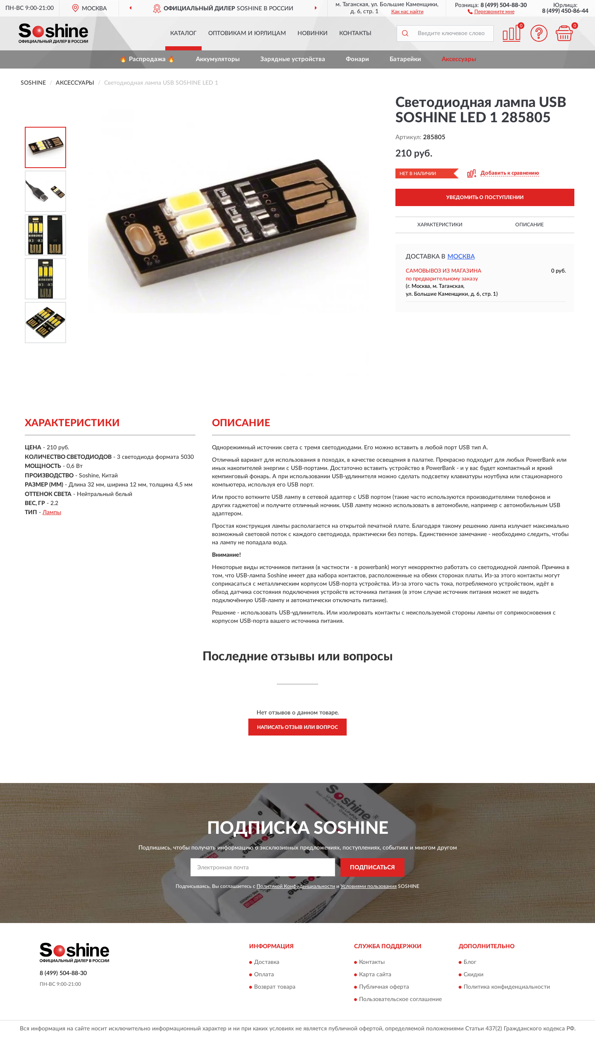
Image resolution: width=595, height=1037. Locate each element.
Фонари (357, 59)
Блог (470, 963)
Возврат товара (274, 987)
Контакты (355, 33)
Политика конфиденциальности (507, 987)
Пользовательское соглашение (400, 1000)
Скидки (473, 975)
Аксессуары (459, 59)
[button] (491, 11)
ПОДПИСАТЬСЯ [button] (372, 868)
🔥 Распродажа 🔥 (147, 59)
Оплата (264, 975)
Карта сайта (375, 975)
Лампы (52, 512)
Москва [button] (461, 257)
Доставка (266, 963)
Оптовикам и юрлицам (247, 33)
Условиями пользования (368, 886)
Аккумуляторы (218, 59)
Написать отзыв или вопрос (297, 727)
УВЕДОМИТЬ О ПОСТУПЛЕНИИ (485, 197)
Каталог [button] (183, 33)
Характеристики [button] (439, 224)
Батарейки (405, 59)
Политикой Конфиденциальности (296, 886)
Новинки (313, 33)
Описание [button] (529, 224)
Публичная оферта (384, 987)
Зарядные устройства (292, 59)
